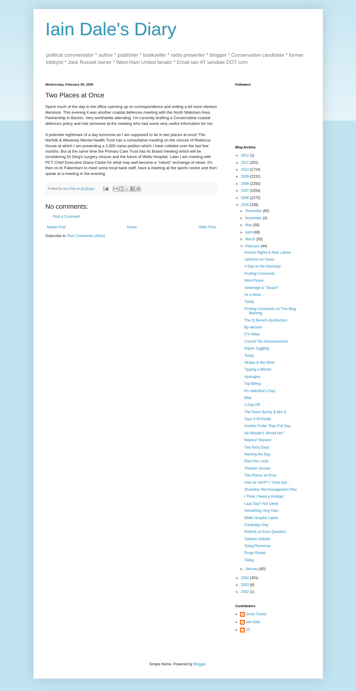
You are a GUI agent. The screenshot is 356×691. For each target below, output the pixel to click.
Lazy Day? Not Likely (261, 504)
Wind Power (254, 280)
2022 (245, 155)
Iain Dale (253, 622)
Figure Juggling (256, 348)
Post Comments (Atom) (86, 236)
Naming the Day (257, 454)
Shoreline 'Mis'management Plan (270, 489)
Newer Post (56, 227)
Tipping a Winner (257, 369)
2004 (245, 578)
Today (249, 302)
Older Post (207, 227)
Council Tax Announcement (266, 341)
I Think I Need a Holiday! (264, 496)
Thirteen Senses (257, 468)
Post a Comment (66, 216)
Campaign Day (256, 525)
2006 (245, 198)
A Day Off (252, 405)
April (249, 232)
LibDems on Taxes (259, 259)
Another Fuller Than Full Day (267, 426)
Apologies (252, 377)
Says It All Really (257, 419)
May (249, 225)
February (252, 246)
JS (248, 630)
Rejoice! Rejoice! (257, 440)
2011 (245, 162)
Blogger (200, 664)
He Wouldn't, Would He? (264, 433)
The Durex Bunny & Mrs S (265, 412)
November (254, 218)
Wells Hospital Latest (261, 518)
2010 (245, 169)
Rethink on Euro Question (264, 532)
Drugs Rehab (255, 553)
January (252, 569)
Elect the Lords (256, 461)
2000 (245, 592)
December (254, 211)
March (250, 239)
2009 (245, 176)
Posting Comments (259, 273)
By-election (253, 327)
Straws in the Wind (259, 362)
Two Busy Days (256, 447)
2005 (245, 205)
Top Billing (252, 384)
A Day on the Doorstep (262, 266)
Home (132, 227)
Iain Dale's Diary (111, 29)
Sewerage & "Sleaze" (261, 288)
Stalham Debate (257, 539)
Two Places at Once (260, 475)
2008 (245, 184)
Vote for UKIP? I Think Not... (267, 482)
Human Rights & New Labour (267, 252)
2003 (245, 585)
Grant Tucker (256, 614)
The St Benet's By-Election (265, 320)
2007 (245, 191)
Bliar (247, 398)
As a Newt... (254, 295)
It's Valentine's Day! (260, 391)
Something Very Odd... (262, 511)
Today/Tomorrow (257, 546)
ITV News (252, 334)
